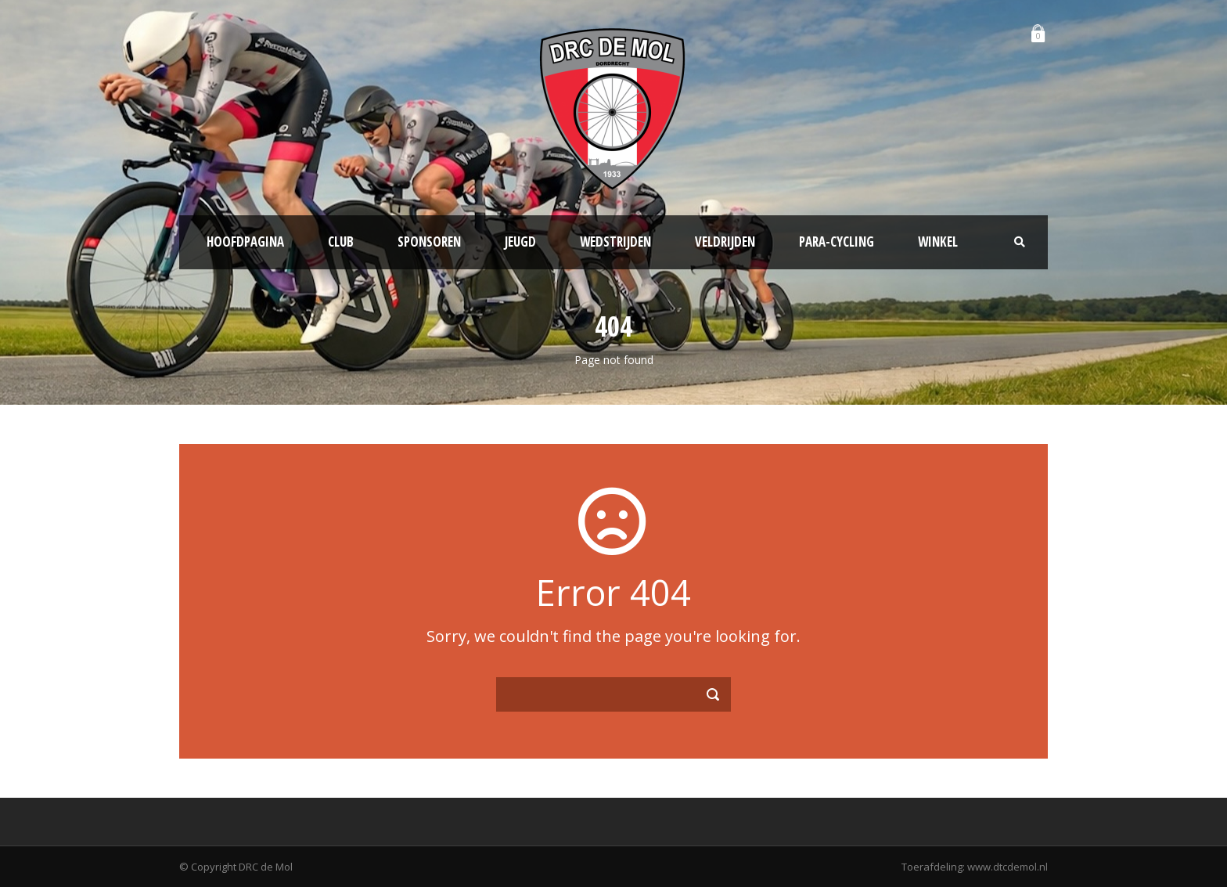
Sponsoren (429, 242)
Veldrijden (725, 242)
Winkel (938, 242)
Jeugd (520, 242)
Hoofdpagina (245, 242)
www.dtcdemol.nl (1007, 867)
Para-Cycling (836, 242)
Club (341, 242)
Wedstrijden (615, 242)
